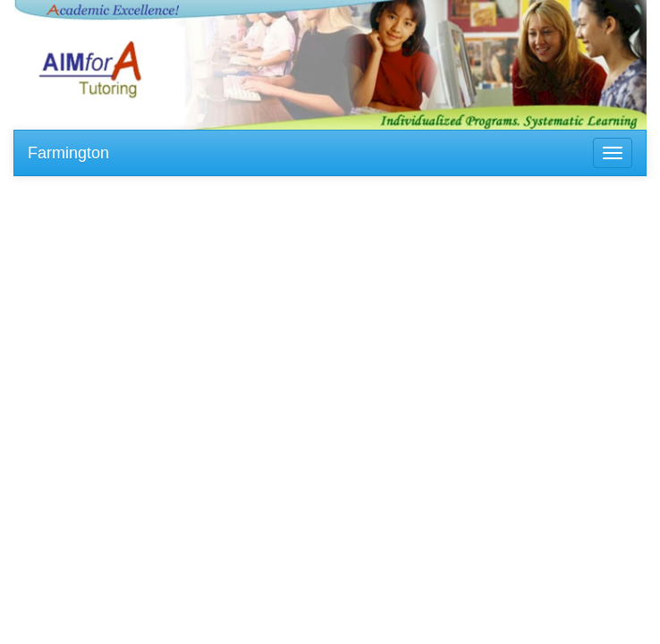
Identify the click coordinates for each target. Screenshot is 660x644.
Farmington (68, 153)
